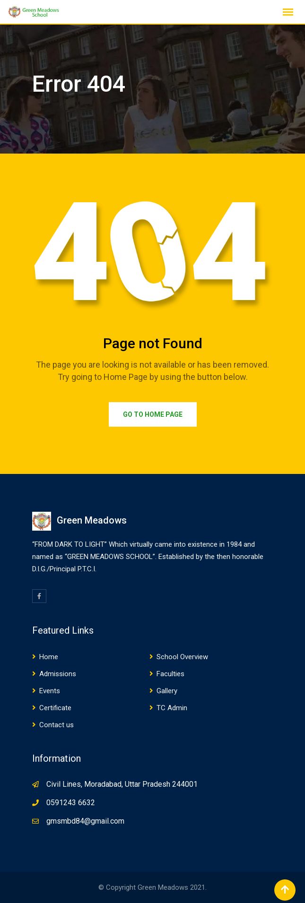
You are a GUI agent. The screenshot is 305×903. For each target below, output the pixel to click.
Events (49, 691)
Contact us (56, 725)
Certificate (55, 708)
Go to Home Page (153, 414)
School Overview (182, 657)
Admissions (57, 674)
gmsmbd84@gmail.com (85, 821)
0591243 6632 (70, 802)
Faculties (170, 674)
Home (48, 657)
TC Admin (172, 708)
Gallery (167, 691)
